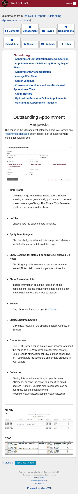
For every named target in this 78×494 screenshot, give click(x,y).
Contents (12, 31)
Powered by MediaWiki (39, 488)
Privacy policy (39, 478)
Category (8, 462)
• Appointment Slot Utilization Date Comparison (41, 59)
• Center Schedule (24, 81)
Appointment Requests (17, 134)
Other (66, 44)
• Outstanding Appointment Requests (35, 102)
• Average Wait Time (25, 76)
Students (48, 44)
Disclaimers (39, 483)
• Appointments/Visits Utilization (32, 72)
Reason (53, 309)
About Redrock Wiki (39, 480)
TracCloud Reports (25, 463)
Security (30, 44)
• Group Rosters (23, 93)
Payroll (48, 31)
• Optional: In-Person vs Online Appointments (40, 98)
